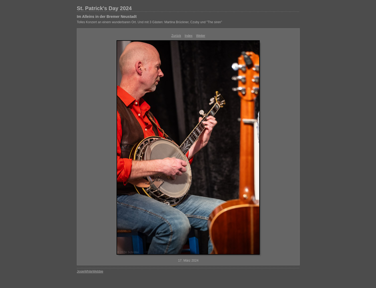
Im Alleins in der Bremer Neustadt (107, 16)
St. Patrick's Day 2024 (104, 8)
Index (188, 36)
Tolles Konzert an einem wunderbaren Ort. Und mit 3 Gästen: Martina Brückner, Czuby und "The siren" (149, 22)
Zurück (176, 36)
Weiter (200, 36)
